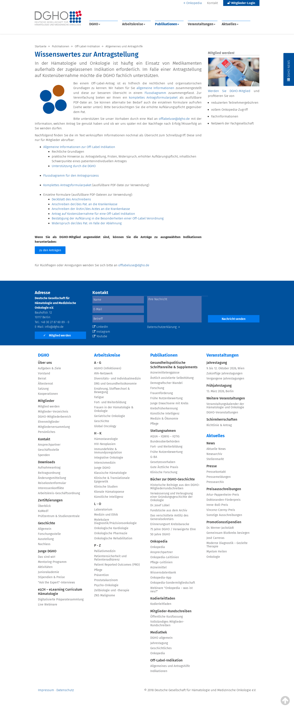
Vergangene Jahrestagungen (225, 378)
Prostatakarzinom (106, 580)
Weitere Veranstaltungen (225, 398)
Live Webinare (47, 604)
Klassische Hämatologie (110, 473)
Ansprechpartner (49, 444)
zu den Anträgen (50, 250)
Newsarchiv (214, 454)
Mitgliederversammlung (54, 427)
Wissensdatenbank (163, 572)
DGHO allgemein (161, 638)
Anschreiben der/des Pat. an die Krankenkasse (84, 204)
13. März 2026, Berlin (220, 391)
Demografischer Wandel (166, 383)
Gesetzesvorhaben (162, 462)
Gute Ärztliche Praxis (164, 467)
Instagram (101, 331)
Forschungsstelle (49, 534)
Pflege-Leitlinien (161, 562)
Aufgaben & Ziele (49, 368)
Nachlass (44, 544)
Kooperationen (48, 394)
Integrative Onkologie (108, 457)
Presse (211, 466)
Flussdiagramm (156, 93)
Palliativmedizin (105, 551)
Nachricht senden (233, 319)
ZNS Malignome (104, 595)
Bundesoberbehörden (165, 441)
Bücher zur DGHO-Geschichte (172, 479)
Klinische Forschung (163, 472)
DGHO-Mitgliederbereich (54, 416)
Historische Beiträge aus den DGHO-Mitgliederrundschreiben (175, 486)
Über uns (45, 363)
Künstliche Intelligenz (108, 497)
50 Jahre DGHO (160, 534)
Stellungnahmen (163, 431)
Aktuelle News (216, 449)
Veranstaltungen (201, 24)
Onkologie (213, 557)
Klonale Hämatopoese (109, 492)
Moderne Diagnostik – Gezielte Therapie (227, 544)
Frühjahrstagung (219, 386)
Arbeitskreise (133, 24)
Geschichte (46, 523)
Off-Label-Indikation (166, 660)
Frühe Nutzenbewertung (166, 398)
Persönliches (46, 432)
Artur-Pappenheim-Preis (222, 495)
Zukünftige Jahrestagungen (224, 373)
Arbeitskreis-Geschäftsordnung (59, 493)
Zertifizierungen (50, 500)
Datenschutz (65, 690)
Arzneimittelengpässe (165, 372)
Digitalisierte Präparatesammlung (61, 599)
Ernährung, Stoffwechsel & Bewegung (112, 390)
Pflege (98, 570)
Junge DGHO (47, 551)
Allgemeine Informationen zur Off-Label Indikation (79, 147)
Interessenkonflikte (51, 488)
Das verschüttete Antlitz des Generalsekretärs (169, 517)
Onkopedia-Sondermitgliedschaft (172, 582)
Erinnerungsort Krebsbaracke (169, 524)
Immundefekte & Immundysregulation (108, 450)
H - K (98, 433)
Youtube (99, 336)
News (210, 443)
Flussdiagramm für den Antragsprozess (71, 175)
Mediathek (158, 632)
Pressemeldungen (218, 477)
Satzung (43, 389)
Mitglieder (46, 401)
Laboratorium (103, 509)
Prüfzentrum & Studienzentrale (59, 516)
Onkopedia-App (160, 577)
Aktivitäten (45, 567)
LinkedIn (100, 327)
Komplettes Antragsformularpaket (67, 185)
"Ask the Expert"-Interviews (56, 582)
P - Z (97, 545)
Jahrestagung (159, 643)
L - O (97, 504)
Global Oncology (105, 426)
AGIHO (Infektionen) (107, 368)
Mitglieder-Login (241, 3)
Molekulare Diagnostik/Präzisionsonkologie (115, 521)
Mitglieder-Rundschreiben (170, 611)
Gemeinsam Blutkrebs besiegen (227, 533)
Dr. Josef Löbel (160, 505)
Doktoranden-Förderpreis (223, 500)
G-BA (153, 457)
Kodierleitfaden (162, 598)
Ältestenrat (45, 383)
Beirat (42, 378)
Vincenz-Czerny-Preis (220, 510)
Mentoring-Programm (52, 562)
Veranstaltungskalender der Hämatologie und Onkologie (225, 405)
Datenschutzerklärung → (163, 327)
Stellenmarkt (215, 459)
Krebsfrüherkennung (164, 408)
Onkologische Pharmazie (110, 533)
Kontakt (212, 3)
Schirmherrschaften (221, 419)
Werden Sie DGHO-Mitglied (229, 91)
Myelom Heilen (216, 551)
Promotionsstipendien (223, 522)
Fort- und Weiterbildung (110, 402)
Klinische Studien (106, 486)
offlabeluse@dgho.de (174, 119)
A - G (97, 363)
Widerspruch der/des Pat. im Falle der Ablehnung (87, 223)
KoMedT (43, 511)
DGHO (94, 24)
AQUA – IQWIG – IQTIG (165, 436)
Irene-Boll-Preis (217, 505)
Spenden (44, 455)
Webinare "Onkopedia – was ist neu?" (171, 589)
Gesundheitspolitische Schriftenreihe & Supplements (174, 365)
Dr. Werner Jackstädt (220, 528)
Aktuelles (230, 24)
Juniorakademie (48, 572)
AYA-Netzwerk (103, 373)
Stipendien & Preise (51, 577)
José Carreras (215, 538)
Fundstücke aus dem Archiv (168, 510)
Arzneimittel (158, 567)
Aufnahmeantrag (49, 467)
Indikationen (158, 671)
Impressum (46, 690)
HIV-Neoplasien (105, 444)
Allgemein (44, 529)
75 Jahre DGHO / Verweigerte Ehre (173, 529)
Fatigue (99, 397)
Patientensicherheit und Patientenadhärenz (110, 557)
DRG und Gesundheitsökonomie (115, 383)
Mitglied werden (57, 335)
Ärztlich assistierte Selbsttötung (172, 378)
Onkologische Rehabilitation (113, 538)
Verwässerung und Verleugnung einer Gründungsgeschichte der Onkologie (171, 497)
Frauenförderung (161, 393)
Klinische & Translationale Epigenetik (112, 479)
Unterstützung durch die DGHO (74, 166)
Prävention (101, 575)
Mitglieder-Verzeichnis (53, 411)
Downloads (46, 462)
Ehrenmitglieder (48, 422)
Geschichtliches (161, 648)
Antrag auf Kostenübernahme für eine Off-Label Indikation (93, 214)
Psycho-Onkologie (106, 585)
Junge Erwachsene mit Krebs (169, 403)
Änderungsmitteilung (52, 478)
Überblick (44, 506)
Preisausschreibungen (223, 489)
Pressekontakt (216, 472)
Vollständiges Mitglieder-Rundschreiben (167, 623)
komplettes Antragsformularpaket (153, 97)
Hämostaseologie (106, 439)
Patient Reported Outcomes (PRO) (117, 564)
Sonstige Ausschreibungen (224, 515)
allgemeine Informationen (155, 88)
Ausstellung (46, 539)
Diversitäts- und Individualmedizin (117, 378)
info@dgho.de (54, 327)
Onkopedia (194, 3)
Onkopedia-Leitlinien (164, 557)
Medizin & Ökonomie (164, 418)
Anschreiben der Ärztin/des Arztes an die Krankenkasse (91, 209)
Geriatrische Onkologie (109, 416)
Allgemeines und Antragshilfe (170, 666)
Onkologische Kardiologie (111, 528)
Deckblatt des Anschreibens (71, 199)
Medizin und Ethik (106, 514)
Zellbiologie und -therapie (111, 590)
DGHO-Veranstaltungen (222, 412)
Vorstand (44, 373)
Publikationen (167, 24)
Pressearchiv (215, 482)
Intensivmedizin (105, 462)
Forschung (157, 388)
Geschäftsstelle (48, 450)
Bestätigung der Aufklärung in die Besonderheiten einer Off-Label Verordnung (108, 218)
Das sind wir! (46, 557)
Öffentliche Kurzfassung (166, 616)
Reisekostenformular (52, 483)
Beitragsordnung (49, 473)
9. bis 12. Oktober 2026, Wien (225, 368)
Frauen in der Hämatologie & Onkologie (113, 409)
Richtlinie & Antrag (219, 425)
